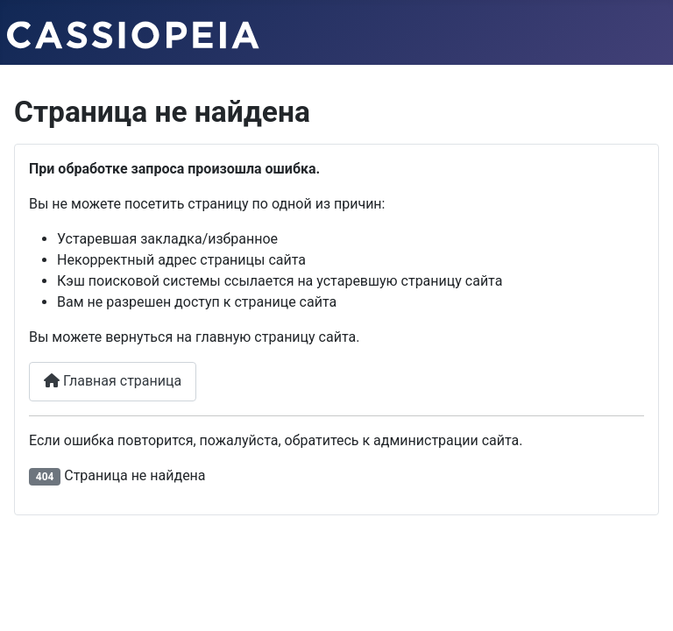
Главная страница (112, 380)
